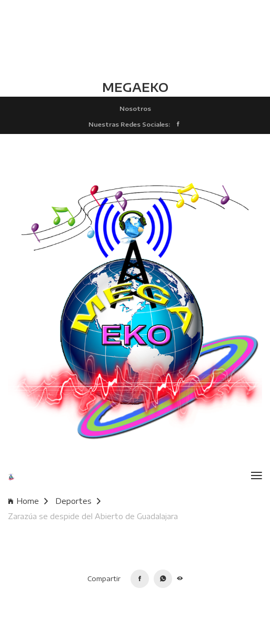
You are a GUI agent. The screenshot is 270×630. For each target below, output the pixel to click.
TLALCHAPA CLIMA (135, 39)
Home (28, 501)
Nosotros (135, 108)
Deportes (78, 501)
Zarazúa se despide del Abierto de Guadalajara (93, 516)
